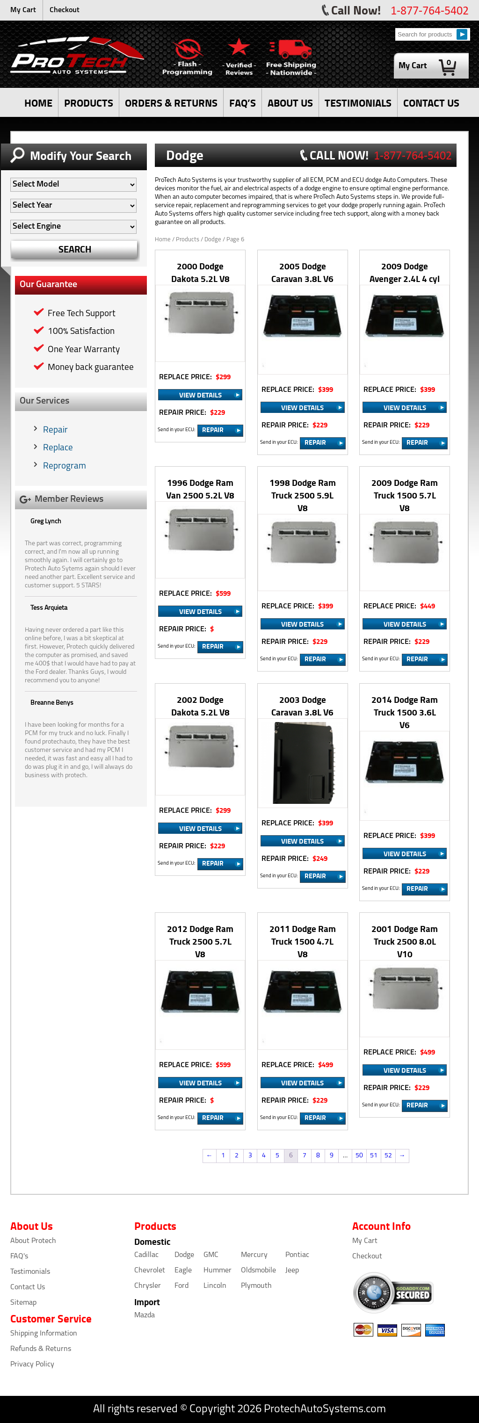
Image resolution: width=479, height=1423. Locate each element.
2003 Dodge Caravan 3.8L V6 (302, 705)
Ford (181, 1286)
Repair (55, 430)
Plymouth (256, 1286)
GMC (210, 1255)
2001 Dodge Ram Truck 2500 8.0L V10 (404, 941)
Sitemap (23, 1303)
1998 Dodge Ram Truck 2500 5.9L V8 (302, 495)
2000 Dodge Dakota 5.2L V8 (200, 272)
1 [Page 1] (223, 1155)
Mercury (254, 1255)
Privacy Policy (32, 1364)
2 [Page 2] (237, 1155)
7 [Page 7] (304, 1155)
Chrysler (147, 1286)
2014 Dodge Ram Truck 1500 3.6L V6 (404, 712)
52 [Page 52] (388, 1155)
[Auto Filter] (73, 185)
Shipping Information (43, 1333)
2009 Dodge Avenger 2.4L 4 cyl (405, 272)
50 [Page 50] (359, 1155)
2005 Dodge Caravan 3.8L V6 (302, 272)
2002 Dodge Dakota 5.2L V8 (200, 705)
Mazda (144, 1315)
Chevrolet (149, 1270)
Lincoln (214, 1286)
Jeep (292, 1270)
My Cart (23, 10)
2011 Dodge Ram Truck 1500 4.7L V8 (302, 941)
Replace (58, 448)
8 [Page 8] (318, 1155)
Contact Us (27, 1287)
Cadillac (146, 1255)
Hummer (217, 1270)
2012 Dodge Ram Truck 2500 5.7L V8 (200, 941)
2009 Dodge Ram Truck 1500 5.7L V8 (404, 495)
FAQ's (19, 1256)
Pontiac (297, 1255)
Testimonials (30, 1272)
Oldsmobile (258, 1270)
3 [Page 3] (250, 1155)
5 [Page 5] (277, 1155)
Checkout (65, 10)
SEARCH (75, 249)
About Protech (33, 1241)
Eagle (183, 1270)
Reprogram (64, 466)
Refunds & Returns (40, 1349)
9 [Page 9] (332, 1155)
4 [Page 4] (264, 1155)
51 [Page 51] (373, 1155)
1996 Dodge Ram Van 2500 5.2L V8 (200, 488)
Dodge (184, 1255)
